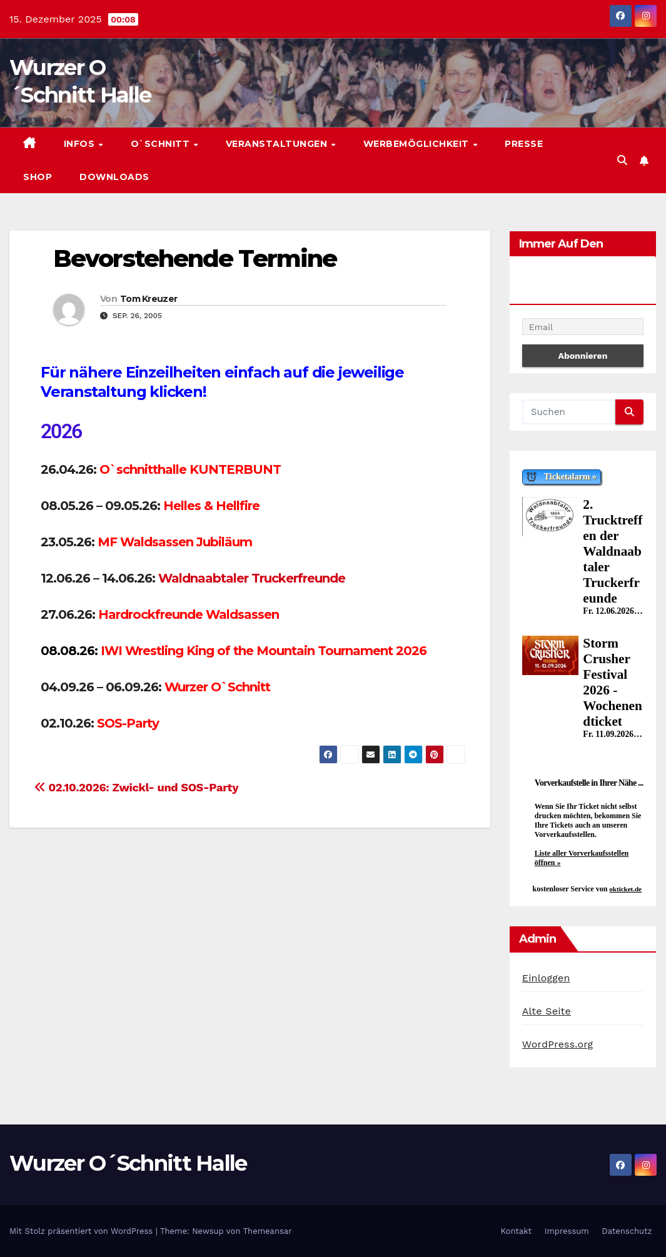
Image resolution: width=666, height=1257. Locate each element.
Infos (81, 143)
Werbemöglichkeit (417, 143)
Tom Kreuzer (148, 298)
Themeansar (267, 1231)
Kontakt (516, 1231)
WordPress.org (557, 1044)
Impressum (567, 1231)
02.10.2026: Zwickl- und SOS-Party (136, 787)
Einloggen (546, 978)
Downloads (114, 177)
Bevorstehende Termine (194, 258)
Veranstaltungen (278, 143)
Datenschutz (627, 1231)
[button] (622, 160)
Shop (37, 177)
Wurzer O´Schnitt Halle (128, 1163)
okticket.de (625, 889)
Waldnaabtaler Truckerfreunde (251, 578)
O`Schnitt (162, 143)
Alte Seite (546, 1011)
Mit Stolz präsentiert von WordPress (82, 1231)
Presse (524, 143)
